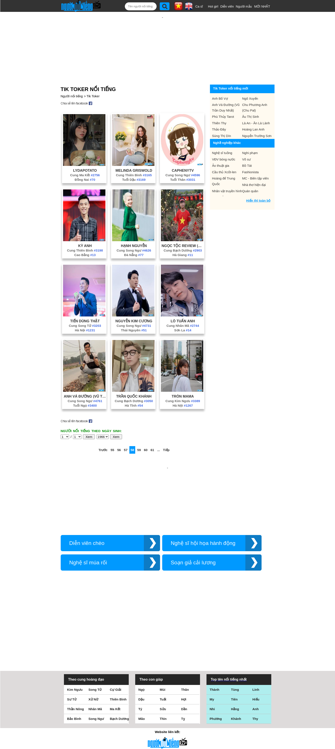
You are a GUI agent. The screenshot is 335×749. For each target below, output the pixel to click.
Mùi (162, 629)
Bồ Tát (247, 151)
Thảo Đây (219, 115)
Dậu (141, 639)
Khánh (236, 658)
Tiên (234, 639)
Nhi (212, 648)
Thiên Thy (219, 109)
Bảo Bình (74, 658)
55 (112, 436)
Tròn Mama (183, 382)
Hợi (183, 639)
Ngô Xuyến (250, 84)
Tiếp (166, 436)
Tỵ (183, 658)
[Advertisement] (162, 40)
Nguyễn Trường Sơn (256, 122)
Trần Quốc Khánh (133, 382)
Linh (255, 629)
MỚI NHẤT (262, 6)
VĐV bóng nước (223, 145)
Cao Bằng (85, 241)
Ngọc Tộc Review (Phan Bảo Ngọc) (183, 232)
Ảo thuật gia (220, 151)
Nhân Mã (95, 648)
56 (119, 436)
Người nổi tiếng (72, 82)
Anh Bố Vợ (220, 84)
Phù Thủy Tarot (223, 102)
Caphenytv (183, 156)
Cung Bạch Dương (183, 236)
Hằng (235, 648)
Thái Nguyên (134, 316)
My (212, 639)
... (158, 436)
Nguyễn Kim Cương (133, 307)
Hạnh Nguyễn (134, 232)
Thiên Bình (118, 639)
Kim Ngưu (75, 629)
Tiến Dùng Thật (85, 307)
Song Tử (95, 629)
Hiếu (255, 639)
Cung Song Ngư (182, 161)
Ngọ (141, 629)
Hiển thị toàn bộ (258, 186)
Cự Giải (115, 629)
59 (139, 436)
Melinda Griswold (134, 156)
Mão (141, 658)
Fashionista (250, 158)
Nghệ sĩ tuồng (222, 139)
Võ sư (246, 145)
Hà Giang (183, 241)
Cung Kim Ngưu (182, 387)
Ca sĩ (199, 6)
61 (152, 436)
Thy (255, 658)
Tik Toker (93, 82)
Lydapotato (85, 156)
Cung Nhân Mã (183, 311)
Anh (255, 648)
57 (126, 436)
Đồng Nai (85, 165)
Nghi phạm (250, 139)
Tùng (235, 629)
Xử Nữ (93, 639)
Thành (214, 629)
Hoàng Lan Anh (253, 115)
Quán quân (250, 177)
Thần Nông (75, 648)
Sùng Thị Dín (221, 122)
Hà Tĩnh (134, 391)
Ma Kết (115, 648)
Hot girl (213, 6)
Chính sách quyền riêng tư (167, 725)
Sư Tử (71, 639)
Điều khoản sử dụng (167, 702)
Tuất (163, 639)
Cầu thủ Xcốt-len (224, 158)
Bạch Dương (119, 658)
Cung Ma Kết (85, 161)
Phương (216, 658)
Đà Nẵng (134, 241)
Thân (185, 629)
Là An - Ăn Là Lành (256, 109)
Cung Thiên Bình (134, 161)
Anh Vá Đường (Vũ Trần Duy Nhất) (85, 382)
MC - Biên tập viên (255, 164)
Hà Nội (85, 316)
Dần (184, 648)
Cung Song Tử (85, 311)
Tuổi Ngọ (85, 391)
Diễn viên (227, 6)
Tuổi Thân (182, 165)
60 (146, 436)
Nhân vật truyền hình (227, 177)
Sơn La (182, 316)
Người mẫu (244, 6)
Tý (140, 648)
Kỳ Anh (85, 232)
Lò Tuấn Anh (183, 307)
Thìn (163, 658)
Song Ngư (96, 658)
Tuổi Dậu (133, 165)
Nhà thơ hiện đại (254, 171)
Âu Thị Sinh (250, 102)
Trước (103, 436)
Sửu (163, 648)
